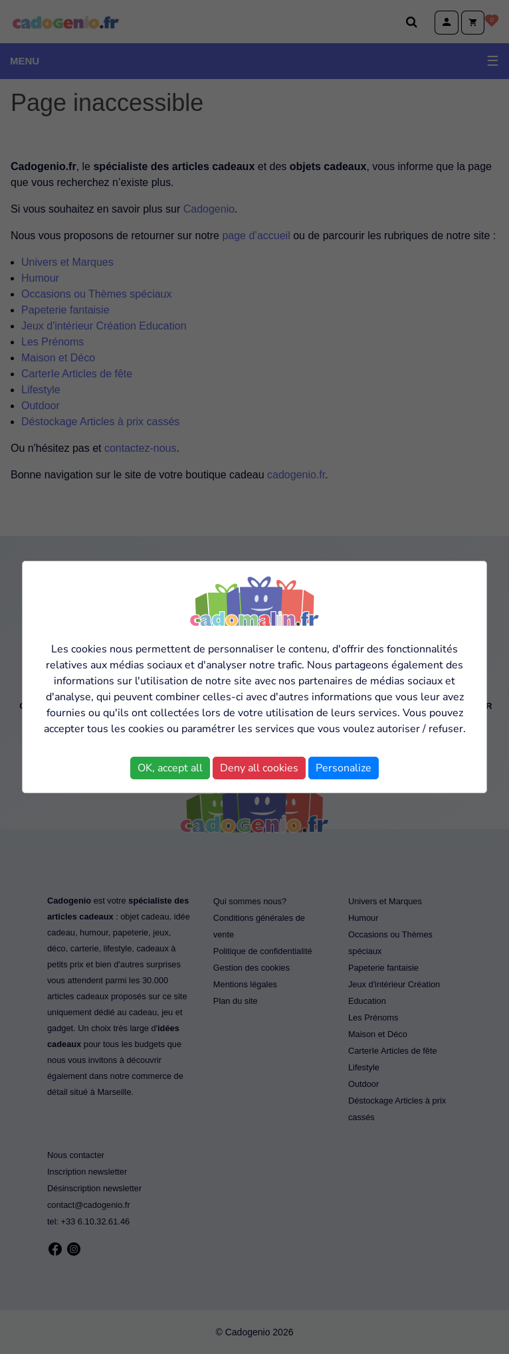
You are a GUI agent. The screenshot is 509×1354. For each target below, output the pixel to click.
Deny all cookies (259, 768)
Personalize (343, 768)
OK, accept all (170, 768)
